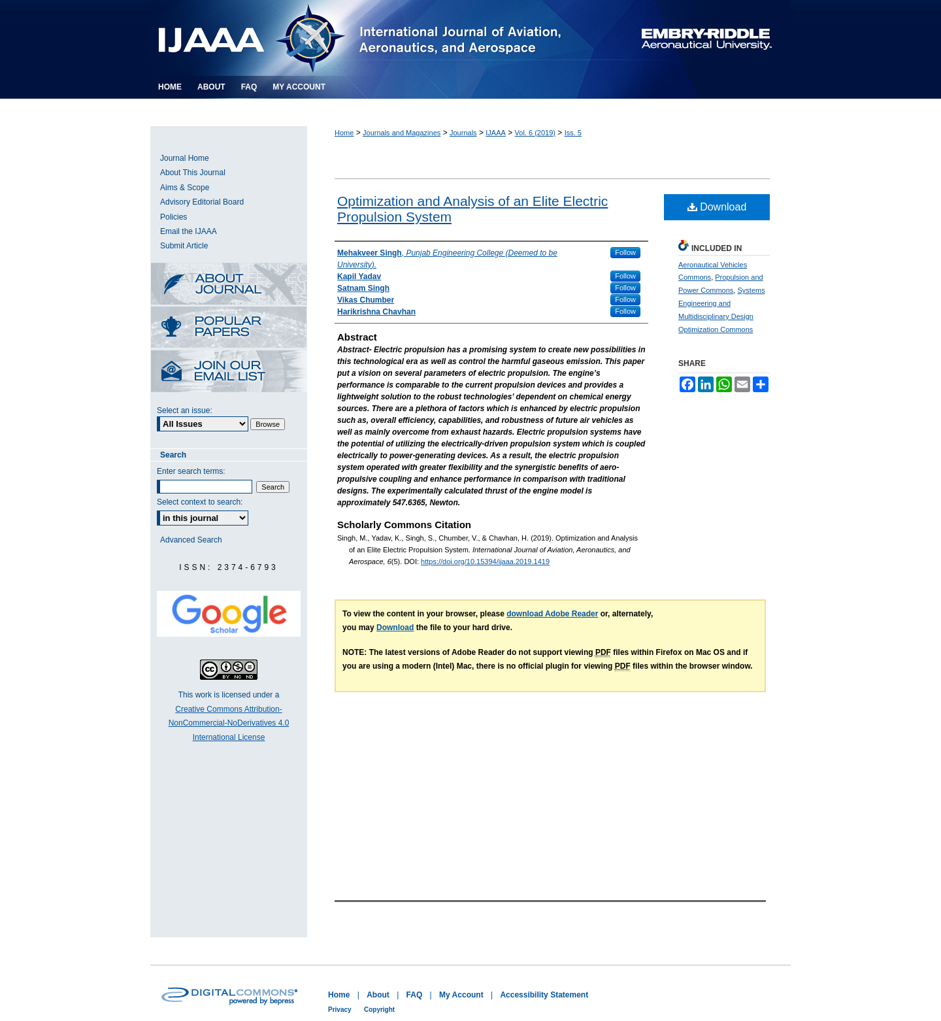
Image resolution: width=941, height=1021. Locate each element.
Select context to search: (199, 502)
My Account (461, 994)
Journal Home (184, 158)
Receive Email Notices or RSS (228, 372)
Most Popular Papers (228, 328)
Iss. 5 (573, 133)
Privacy (340, 1009)
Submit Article (184, 245)
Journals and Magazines (401, 133)
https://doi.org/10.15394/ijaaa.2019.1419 (485, 561)
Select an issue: (184, 410)
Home (344, 133)
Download (717, 206)
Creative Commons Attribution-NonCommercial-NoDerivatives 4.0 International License (229, 723)
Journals (463, 133)
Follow (625, 252)
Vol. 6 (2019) (535, 133)
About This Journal (192, 172)
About (378, 994)
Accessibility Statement (544, 994)
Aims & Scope (184, 187)
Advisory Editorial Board (202, 202)
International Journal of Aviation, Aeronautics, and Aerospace (375, 38)
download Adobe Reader (552, 613)
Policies (173, 217)
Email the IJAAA (188, 231)
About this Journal (228, 285)
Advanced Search (191, 539)
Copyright (379, 1009)
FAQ (414, 994)
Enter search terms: (191, 471)
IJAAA (496, 133)
